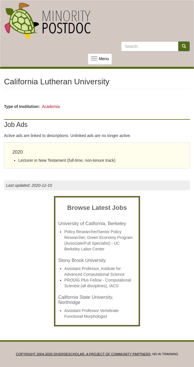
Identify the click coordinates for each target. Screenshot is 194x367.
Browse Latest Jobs (97, 207)
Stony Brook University (82, 260)
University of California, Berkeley (92, 223)
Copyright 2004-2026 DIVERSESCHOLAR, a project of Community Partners (83, 354)
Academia (51, 106)
